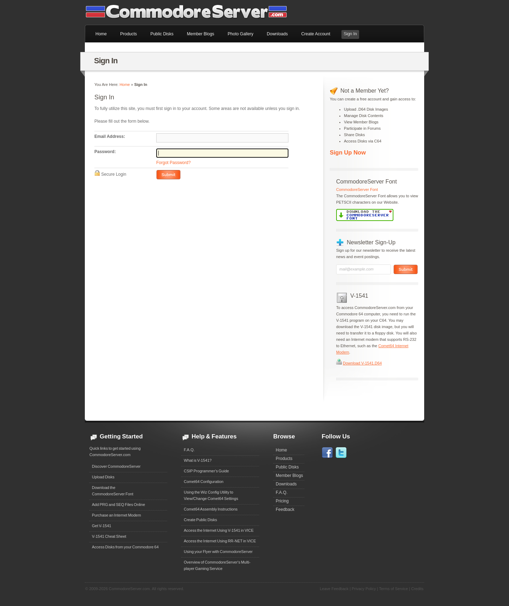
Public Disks (287, 467)
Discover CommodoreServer (116, 466)
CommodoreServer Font (357, 189)
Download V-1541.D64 (362, 363)
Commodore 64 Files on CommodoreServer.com (191, 12)
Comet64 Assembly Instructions (211, 509)
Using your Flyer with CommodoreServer (218, 551)
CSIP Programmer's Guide (206, 471)
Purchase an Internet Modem (116, 515)
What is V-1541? (198, 460)
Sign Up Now (348, 152)
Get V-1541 (101, 526)
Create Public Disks (200, 520)
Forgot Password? (173, 162)
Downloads (286, 484)
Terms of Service (393, 589)
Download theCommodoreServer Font (112, 490)
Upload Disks (103, 477)
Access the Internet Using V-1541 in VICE (219, 530)
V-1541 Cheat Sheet (109, 536)
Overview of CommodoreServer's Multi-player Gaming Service (217, 565)
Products (284, 458)
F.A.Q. (189, 450)
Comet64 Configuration (203, 481)
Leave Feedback (334, 589)
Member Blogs (289, 475)
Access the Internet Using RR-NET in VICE (220, 541)
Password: (105, 151)
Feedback (285, 509)
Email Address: (109, 136)
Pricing (282, 501)
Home (124, 84)
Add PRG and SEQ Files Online (118, 504)
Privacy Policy (364, 589)
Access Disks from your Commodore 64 (125, 547)
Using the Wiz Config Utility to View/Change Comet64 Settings (211, 495)
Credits (417, 589)
